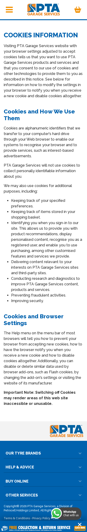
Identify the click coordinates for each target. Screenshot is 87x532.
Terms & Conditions (17, 518)
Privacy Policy (41, 518)
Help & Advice (43, 467)
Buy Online (43, 481)
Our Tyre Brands (43, 453)
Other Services (43, 495)
